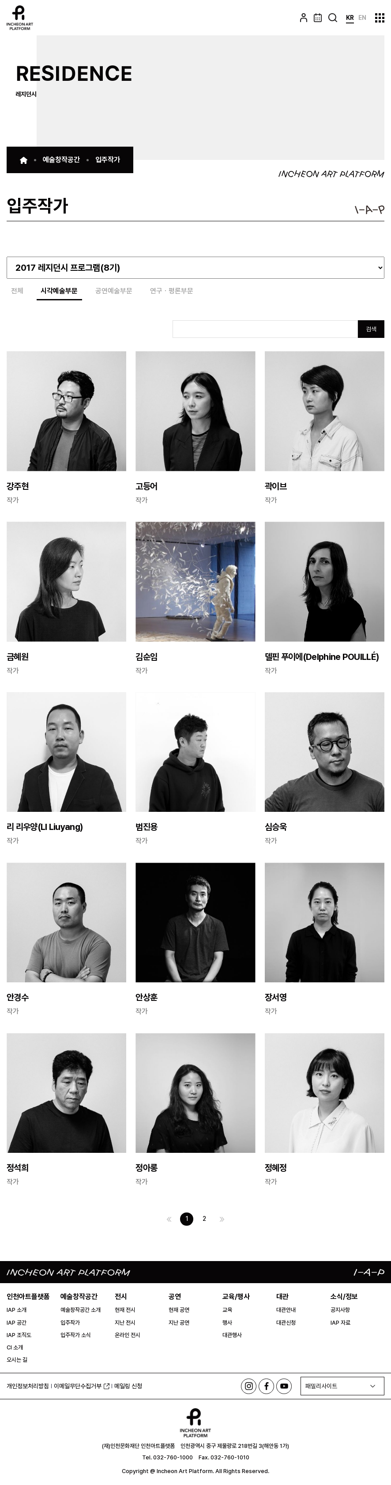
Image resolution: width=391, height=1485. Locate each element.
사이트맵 (379, 18)
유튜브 (284, 1386)
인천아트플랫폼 (28, 1296)
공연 (175, 1296)
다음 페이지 (222, 1219)
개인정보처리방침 (28, 1386)
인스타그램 (248, 1386)
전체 (17, 291)
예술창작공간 (61, 159)
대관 (282, 1296)
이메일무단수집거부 (81, 1386)
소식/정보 (344, 1296)
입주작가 (107, 159)
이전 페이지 (169, 1219)
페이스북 (266, 1386)
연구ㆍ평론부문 (172, 291)
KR (350, 17)
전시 (121, 1296)
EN (362, 17)
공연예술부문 (114, 291)
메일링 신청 (128, 1386)
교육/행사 (236, 1296)
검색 (371, 329)
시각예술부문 (59, 291)
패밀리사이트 (321, 1386)
